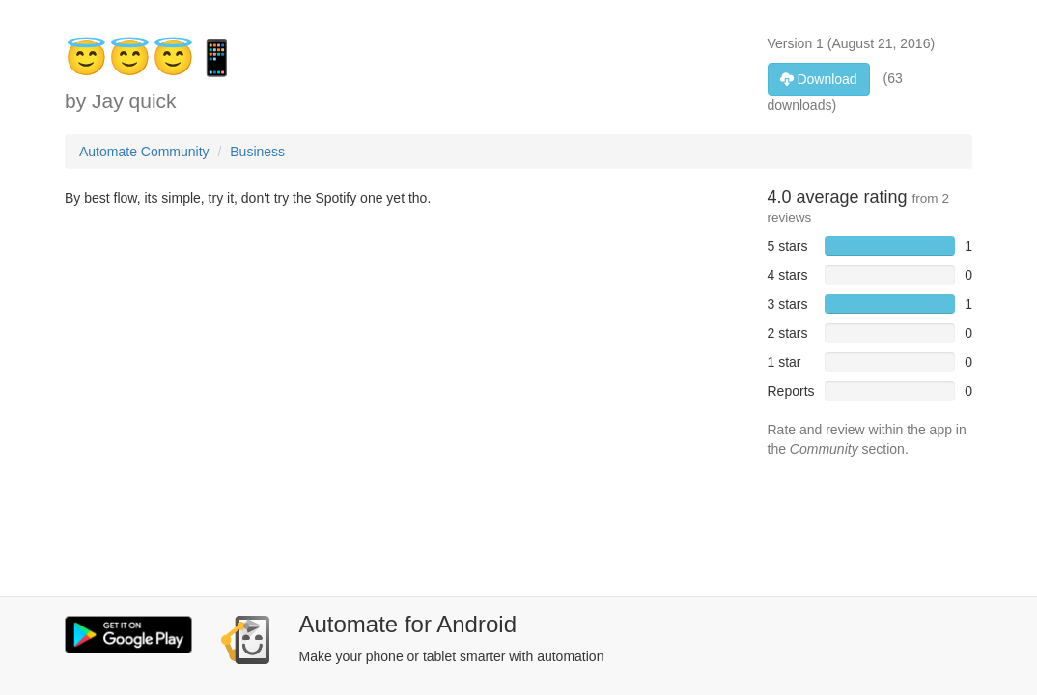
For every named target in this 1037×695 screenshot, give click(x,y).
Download (818, 79)
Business (257, 151)
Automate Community (144, 151)
